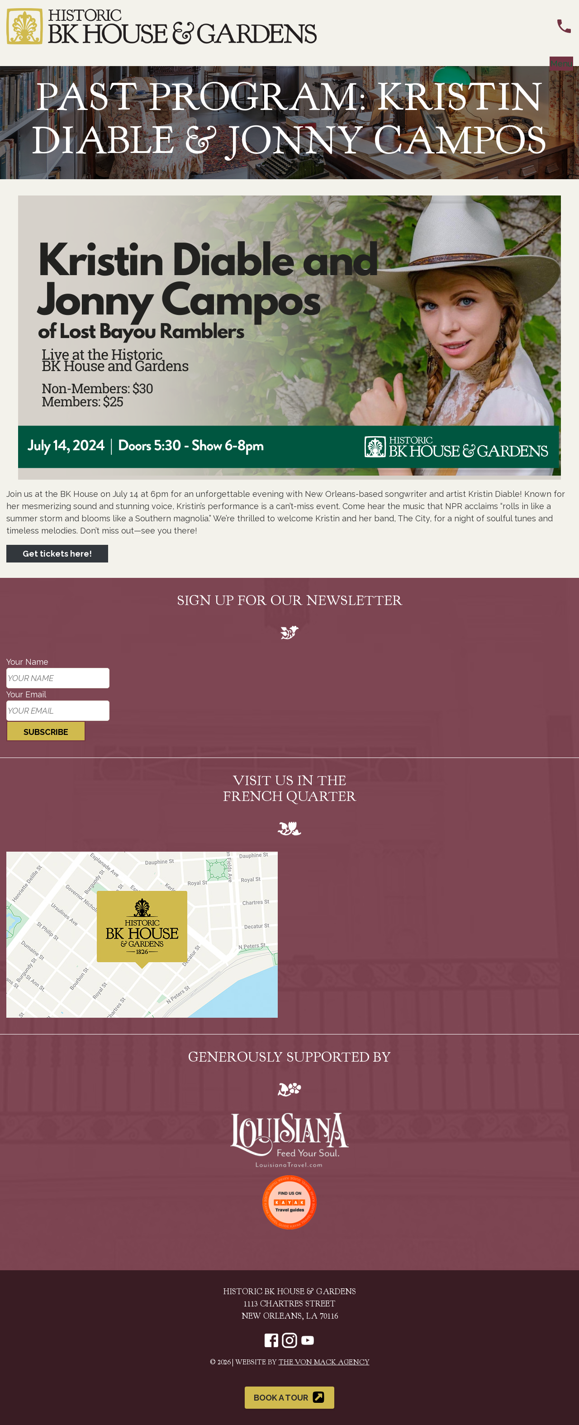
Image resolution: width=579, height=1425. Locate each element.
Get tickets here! (57, 553)
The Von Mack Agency (324, 1362)
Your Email (26, 694)
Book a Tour (290, 1397)
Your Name (27, 662)
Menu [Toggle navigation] (561, 63)
